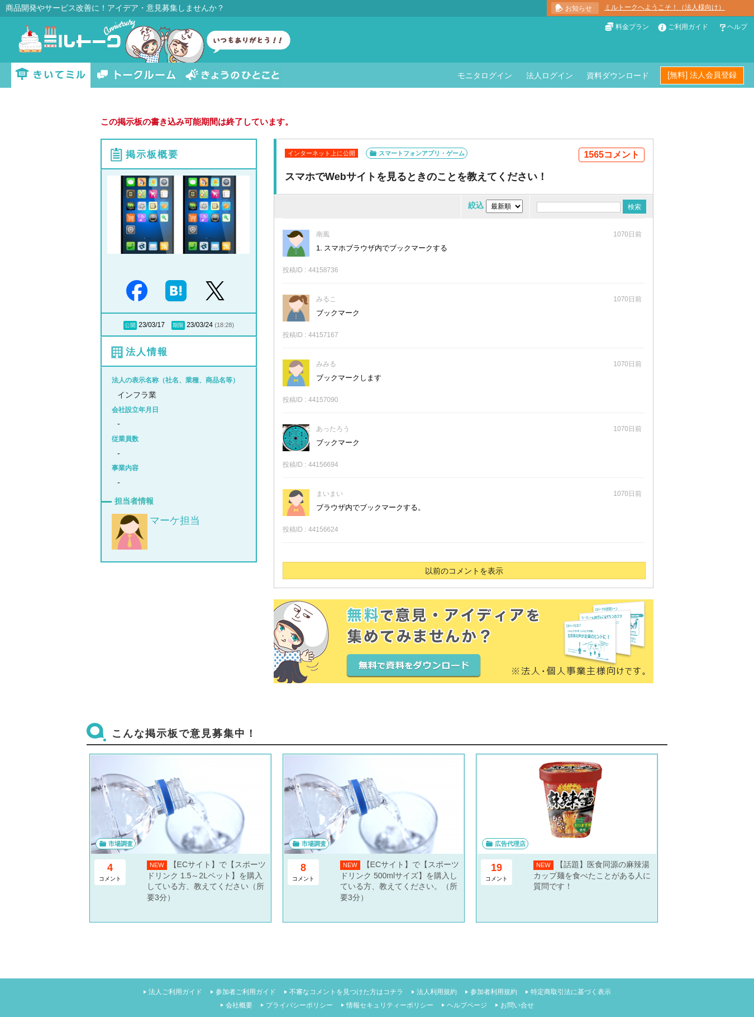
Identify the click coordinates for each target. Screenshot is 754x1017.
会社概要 (239, 1005)
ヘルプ (737, 27)
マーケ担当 (175, 520)
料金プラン (632, 27)
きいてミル (50, 75)
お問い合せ (517, 1005)
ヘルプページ (467, 1005)
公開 (130, 325)
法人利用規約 (437, 992)
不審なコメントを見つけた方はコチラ (346, 992)
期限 (178, 325)
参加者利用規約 (493, 992)
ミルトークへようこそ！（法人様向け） (664, 7)
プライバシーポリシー (299, 1005)
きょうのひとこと (232, 75)
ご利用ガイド (688, 27)
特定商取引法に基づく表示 (571, 992)
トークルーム (136, 75)
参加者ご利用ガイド (246, 992)
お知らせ (578, 8)
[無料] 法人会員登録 (702, 74)
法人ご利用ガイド (175, 992)
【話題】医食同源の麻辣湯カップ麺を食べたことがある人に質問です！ (592, 875)
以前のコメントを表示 (464, 570)
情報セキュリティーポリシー (389, 1005)
